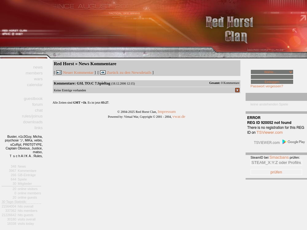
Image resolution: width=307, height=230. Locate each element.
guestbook (33, 98)
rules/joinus (32, 116)
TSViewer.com (270, 132)
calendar (35, 84)
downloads (33, 122)
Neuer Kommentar (78, 72)
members (34, 73)
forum (37, 104)
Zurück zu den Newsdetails (129, 72)
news (38, 67)
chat (39, 110)
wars (38, 79)
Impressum (166, 111)
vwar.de (179, 116)
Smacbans (279, 157)
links (38, 127)
